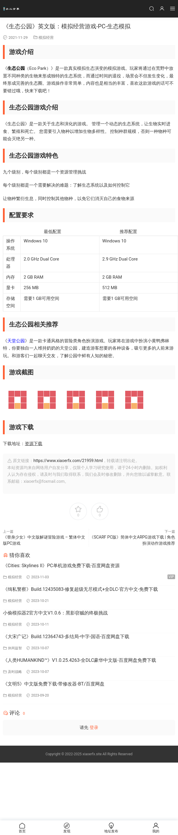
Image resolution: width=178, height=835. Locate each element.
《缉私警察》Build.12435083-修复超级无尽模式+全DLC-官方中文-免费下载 (80, 589)
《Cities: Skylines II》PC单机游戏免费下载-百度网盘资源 (61, 565)
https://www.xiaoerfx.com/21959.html (68, 460)
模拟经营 (46, 37)
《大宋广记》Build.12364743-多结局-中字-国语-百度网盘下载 (66, 636)
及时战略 (15, 672)
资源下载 (33, 443)
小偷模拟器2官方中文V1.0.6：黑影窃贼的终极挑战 (55, 613)
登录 (94, 727)
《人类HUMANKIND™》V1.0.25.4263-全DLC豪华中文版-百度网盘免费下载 (79, 660)
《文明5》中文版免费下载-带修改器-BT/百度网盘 (53, 684)
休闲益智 (15, 648)
